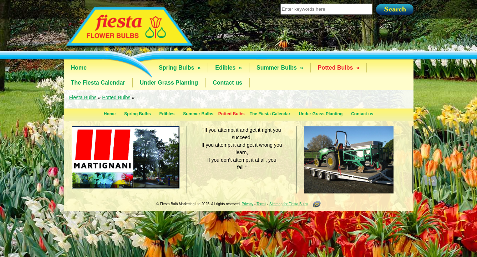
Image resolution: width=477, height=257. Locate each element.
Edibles (228, 68)
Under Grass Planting (169, 83)
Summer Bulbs (280, 68)
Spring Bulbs (180, 68)
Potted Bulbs (338, 68)
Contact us (227, 83)
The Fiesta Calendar (98, 83)
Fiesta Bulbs (83, 97)
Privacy (247, 204)
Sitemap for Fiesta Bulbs (288, 204)
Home (79, 68)
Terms (261, 204)
